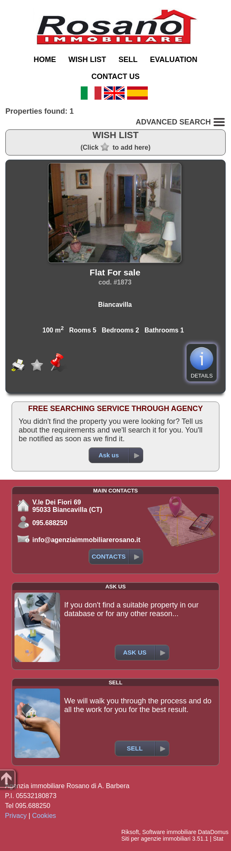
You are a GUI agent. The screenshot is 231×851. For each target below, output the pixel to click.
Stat (218, 838)
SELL (127, 59)
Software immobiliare (169, 832)
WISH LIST (87, 59)
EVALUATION (173, 59)
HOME (45, 59)
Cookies (44, 815)
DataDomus (213, 832)
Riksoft (130, 832)
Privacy (15, 815)
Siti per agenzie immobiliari (155, 838)
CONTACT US (115, 76)
